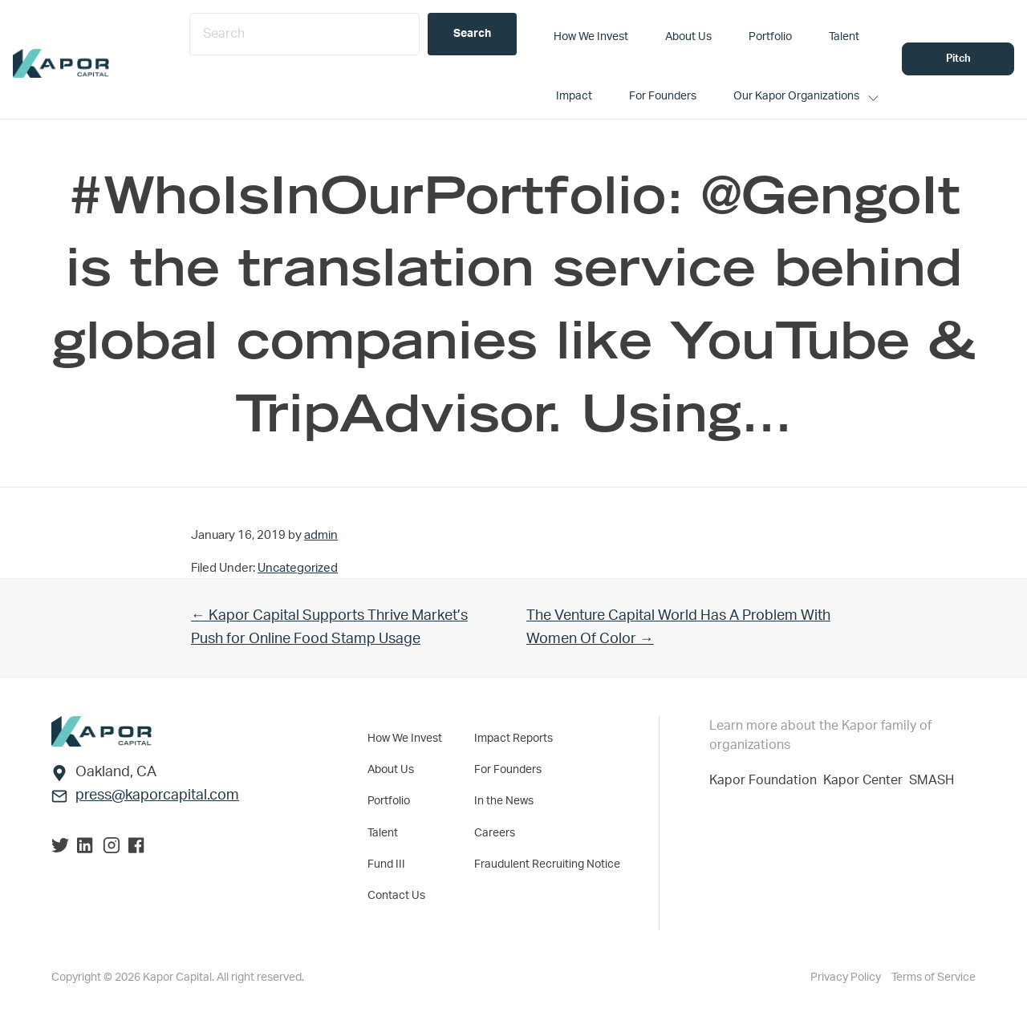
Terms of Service (933, 976)
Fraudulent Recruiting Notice (547, 862)
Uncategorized (298, 568)
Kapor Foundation (766, 780)
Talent (382, 831)
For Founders (508, 769)
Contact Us (396, 894)
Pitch (958, 59)
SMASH (931, 780)
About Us (390, 769)
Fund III (386, 862)
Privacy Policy (846, 976)
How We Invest (404, 737)
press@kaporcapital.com (157, 795)
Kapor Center (866, 780)
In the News (504, 800)
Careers (494, 831)
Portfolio (389, 800)
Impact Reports (513, 737)
